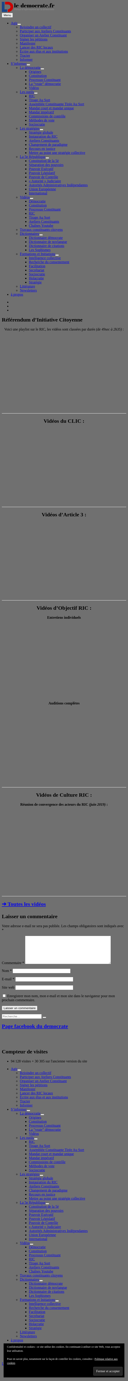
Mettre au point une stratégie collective (57, 153)
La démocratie (30, 68)
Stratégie (35, 282)
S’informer (19, 63)
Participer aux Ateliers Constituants (45, 31)
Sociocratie (37, 124)
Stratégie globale (41, 132)
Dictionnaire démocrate (46, 238)
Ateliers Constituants (44, 140)
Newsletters (28, 290)
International (38, 193)
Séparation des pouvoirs (46, 165)
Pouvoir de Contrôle (43, 177)
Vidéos (34, 88)
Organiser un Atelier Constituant (43, 35)
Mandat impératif (41, 112)
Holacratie (36, 278)
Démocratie (37, 201)
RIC (32, 96)
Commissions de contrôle (47, 116)
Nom (7, 976)
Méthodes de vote (42, 120)
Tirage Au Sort (39, 100)
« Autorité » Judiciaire (45, 181)
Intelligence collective (45, 258)
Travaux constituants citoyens (41, 230)
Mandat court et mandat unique (51, 108)
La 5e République (33, 157)
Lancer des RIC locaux (36, 47)
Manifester (27, 43)
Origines (35, 72)
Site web (8, 993)
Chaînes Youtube (41, 225)
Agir (14, 23)
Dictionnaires (29, 234)
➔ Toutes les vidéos (24, 904)
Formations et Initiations (37, 254)
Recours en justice (42, 149)
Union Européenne (42, 189)
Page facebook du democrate (35, 1032)
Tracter (25, 55)
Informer (26, 59)
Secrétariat (36, 270)
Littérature (27, 286)
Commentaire (13, 968)
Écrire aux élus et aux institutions (44, 51)
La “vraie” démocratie (45, 84)
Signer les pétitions (34, 39)
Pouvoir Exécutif (41, 169)
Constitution (38, 76)
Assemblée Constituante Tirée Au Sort (56, 104)
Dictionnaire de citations (46, 246)
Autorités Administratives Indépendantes (58, 185)
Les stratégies (30, 128)
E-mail (8, 984)
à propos (17, 294)
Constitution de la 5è (44, 161)
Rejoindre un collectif (35, 27)
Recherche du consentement (49, 262)
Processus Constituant (45, 80)
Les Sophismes (39, 250)
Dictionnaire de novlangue (48, 242)
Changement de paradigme (48, 144)
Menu (7, 15)
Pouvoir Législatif (42, 173)
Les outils (27, 92)
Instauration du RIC (43, 136)
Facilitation (37, 266)
